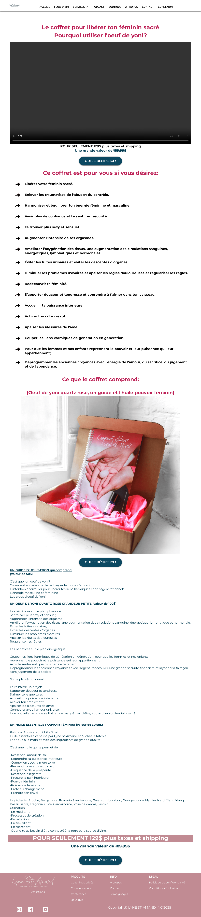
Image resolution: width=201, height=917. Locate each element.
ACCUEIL (45, 6)
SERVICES (80, 7)
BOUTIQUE (115, 6)
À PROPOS (131, 6)
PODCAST (98, 6)
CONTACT (148, 6)
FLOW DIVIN (61, 6)
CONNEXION (165, 6)
